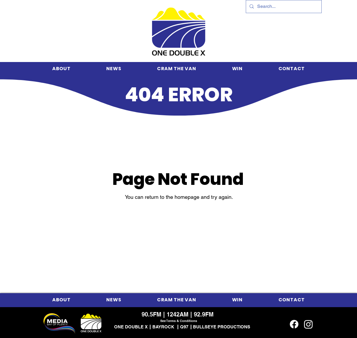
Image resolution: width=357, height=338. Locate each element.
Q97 (184, 326)
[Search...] (283, 6)
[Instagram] (308, 324)
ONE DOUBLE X (131, 326)
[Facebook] (294, 324)
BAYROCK (163, 326)
